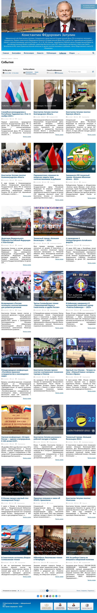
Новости (40, 53)
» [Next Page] (56, 590)
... (78, 53)
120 (24, 590)
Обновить (93, 72)
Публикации (51, 53)
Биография (16, 53)
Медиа (72, 53)
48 (20, 590)
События (62, 53)
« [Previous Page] (40, 590)
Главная (6, 53)
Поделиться (91, 590)
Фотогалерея (29, 53)
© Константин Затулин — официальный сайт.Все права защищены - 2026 (17, 604)
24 (18, 590)
